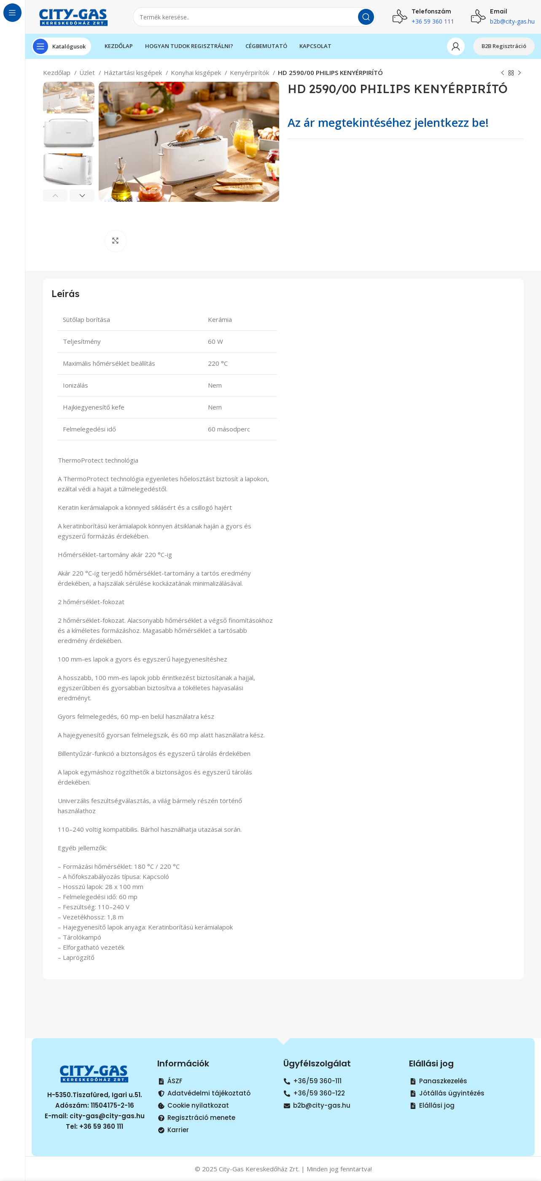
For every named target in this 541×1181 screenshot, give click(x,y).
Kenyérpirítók (250, 72)
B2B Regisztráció (504, 46)
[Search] (254, 17)
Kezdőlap (57, 72)
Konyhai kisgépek (197, 72)
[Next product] (519, 73)
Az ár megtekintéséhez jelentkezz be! (388, 122)
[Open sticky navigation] (61, 46)
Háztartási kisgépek (134, 72)
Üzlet (88, 72)
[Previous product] (502, 73)
